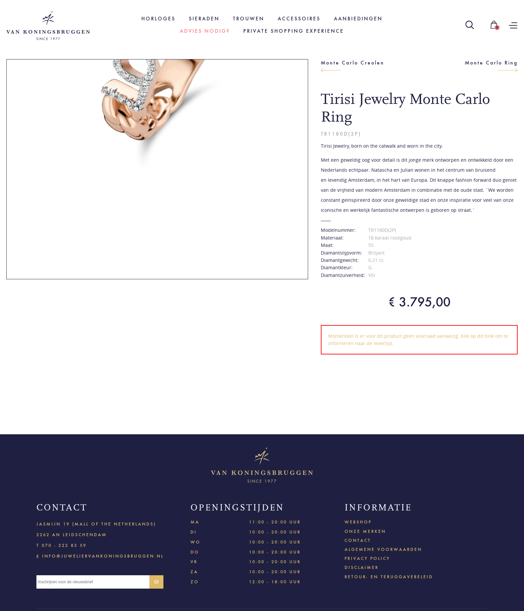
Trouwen (248, 18)
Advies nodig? (205, 31)
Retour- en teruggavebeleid (389, 576)
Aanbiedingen (358, 18)
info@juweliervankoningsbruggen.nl (103, 556)
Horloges (158, 18)
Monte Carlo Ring (491, 62)
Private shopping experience (293, 31)
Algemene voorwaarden (383, 549)
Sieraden (204, 18)
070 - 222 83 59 (64, 545)
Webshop (358, 521)
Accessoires (299, 18)
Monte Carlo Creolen (352, 62)
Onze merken (365, 531)
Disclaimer (362, 567)
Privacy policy (367, 558)
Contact (358, 540)
